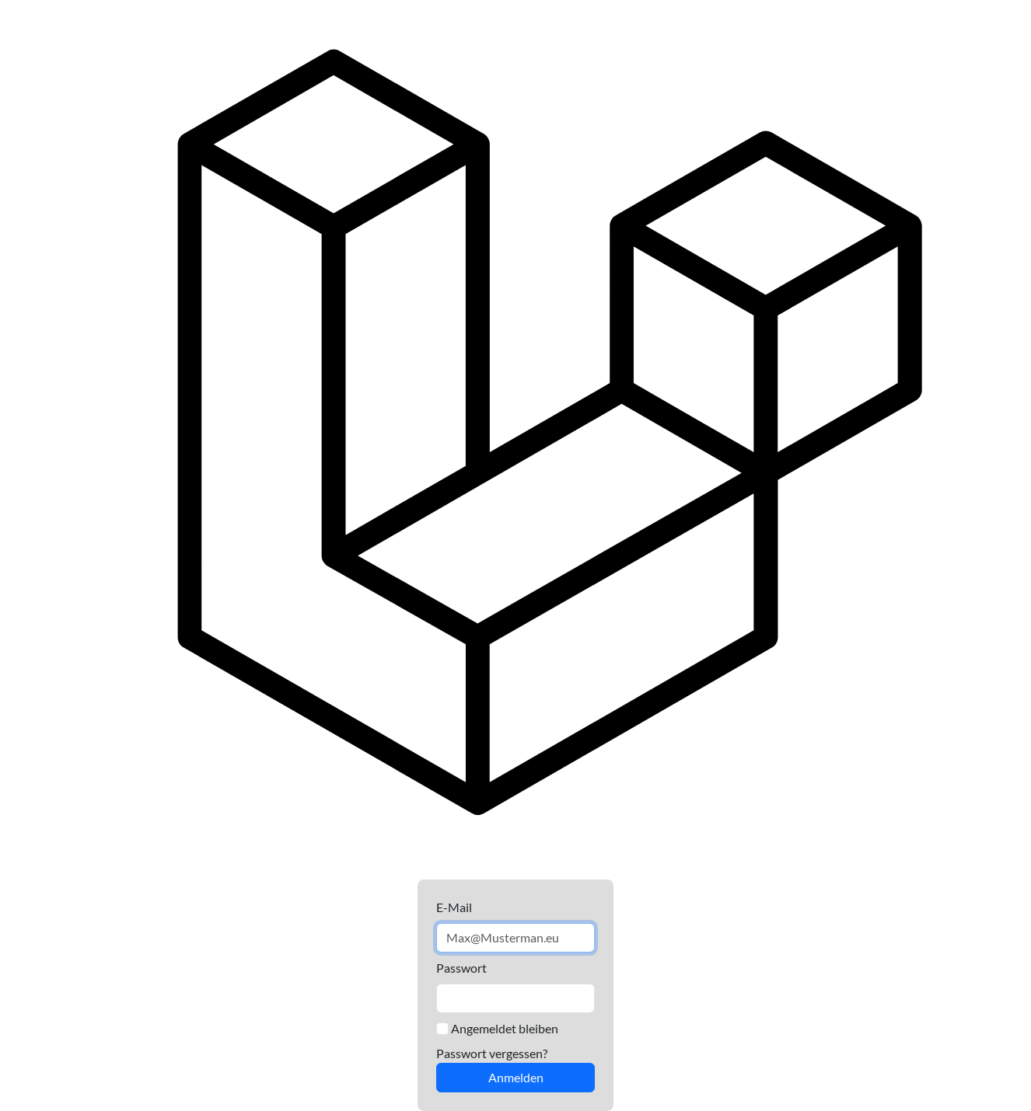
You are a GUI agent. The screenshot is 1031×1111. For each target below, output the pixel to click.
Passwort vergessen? (491, 1053)
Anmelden (515, 1077)
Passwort (461, 967)
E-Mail (454, 907)
